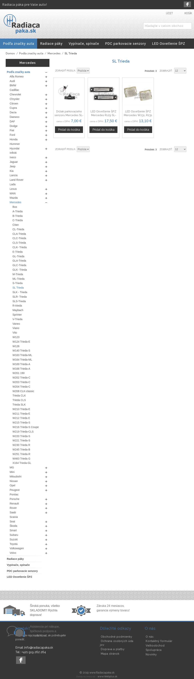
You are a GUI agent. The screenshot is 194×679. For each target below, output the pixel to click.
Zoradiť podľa (65, 70)
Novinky (151, 654)
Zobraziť (166, 70)
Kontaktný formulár (159, 641)
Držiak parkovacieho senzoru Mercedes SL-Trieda (69, 115)
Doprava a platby (113, 649)
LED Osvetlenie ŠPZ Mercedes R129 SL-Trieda (103, 115)
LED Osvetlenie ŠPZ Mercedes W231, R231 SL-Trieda (138, 115)
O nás (150, 636)
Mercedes (54, 53)
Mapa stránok (110, 653)
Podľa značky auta (31, 53)
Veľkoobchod (155, 645)
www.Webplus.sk (107, 676)
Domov (10, 53)
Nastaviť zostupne (93, 71)
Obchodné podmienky (116, 636)
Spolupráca (154, 649)
